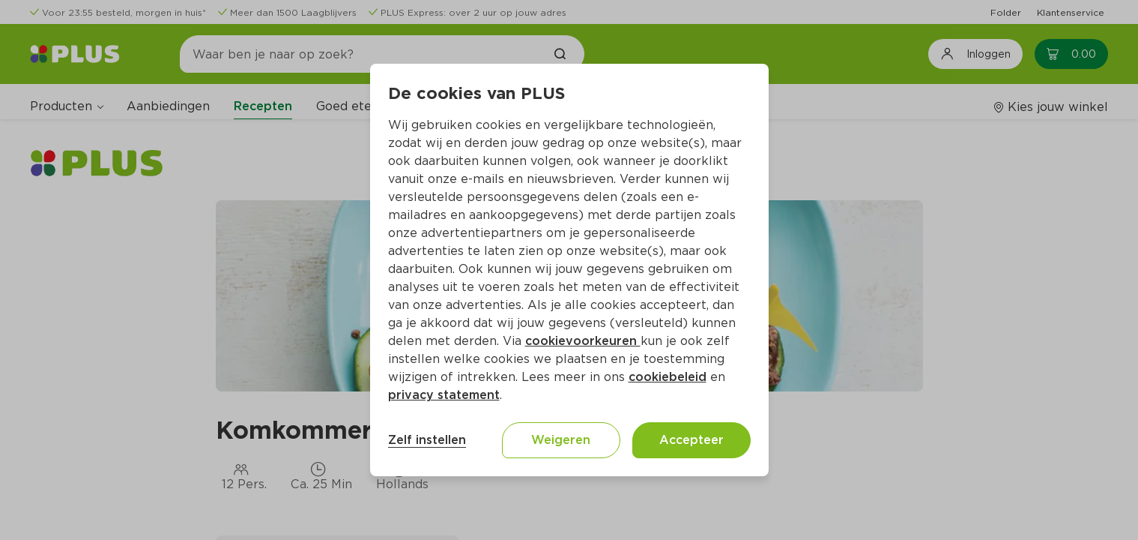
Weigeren (560, 440)
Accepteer (691, 440)
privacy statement (444, 395)
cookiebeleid (667, 377)
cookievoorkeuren (583, 341)
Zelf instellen (427, 440)
